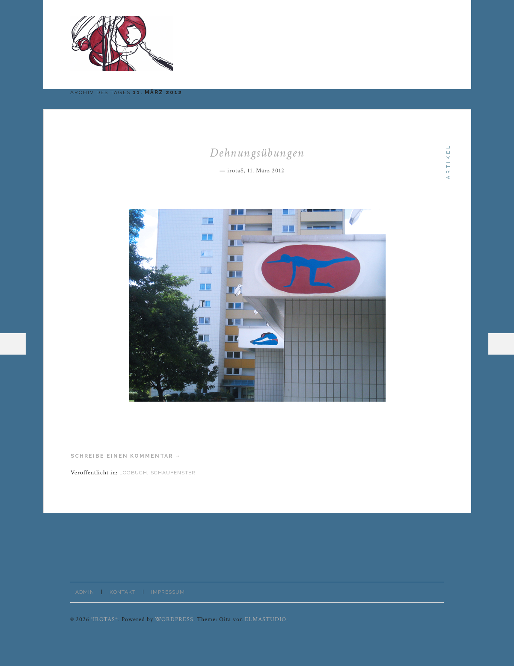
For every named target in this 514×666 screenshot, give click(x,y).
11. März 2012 (266, 171)
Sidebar (501, 344)
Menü (13, 344)
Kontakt (123, 592)
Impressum (168, 592)
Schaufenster (173, 473)
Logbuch (133, 473)
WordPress (174, 619)
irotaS (235, 171)
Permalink (290, 169)
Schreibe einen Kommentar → (126, 456)
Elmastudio (265, 619)
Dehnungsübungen (257, 153)
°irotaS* (104, 619)
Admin (84, 592)
